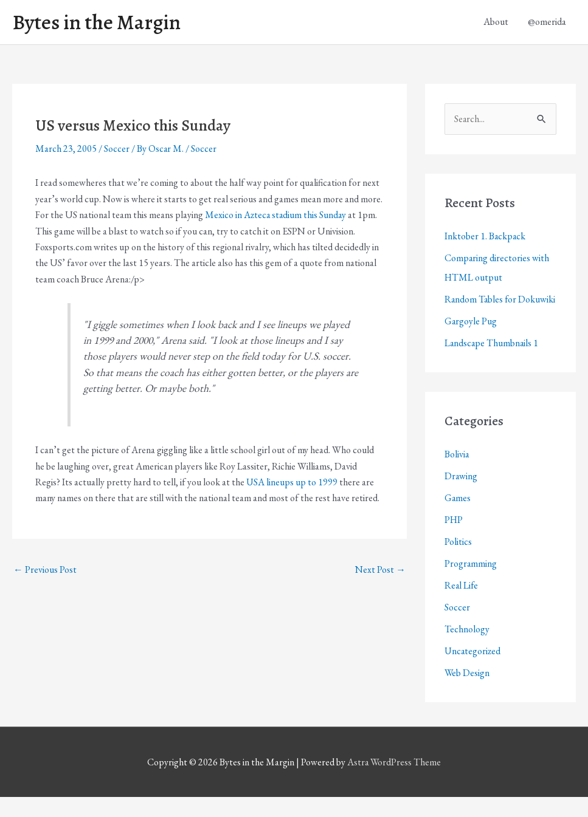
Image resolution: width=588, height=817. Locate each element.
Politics (458, 561)
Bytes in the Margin (98, 22)
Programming (470, 583)
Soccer (117, 149)
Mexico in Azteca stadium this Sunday (276, 215)
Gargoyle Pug (470, 341)
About (495, 22)
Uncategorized (473, 671)
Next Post (380, 570)
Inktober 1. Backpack (485, 236)
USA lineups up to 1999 (292, 482)
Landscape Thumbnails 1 (492, 363)
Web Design (467, 692)
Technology (466, 649)
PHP (453, 539)
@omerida (547, 22)
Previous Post (45, 570)
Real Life (461, 605)
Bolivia (456, 474)
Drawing (461, 496)
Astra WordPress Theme (394, 782)
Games (457, 517)
